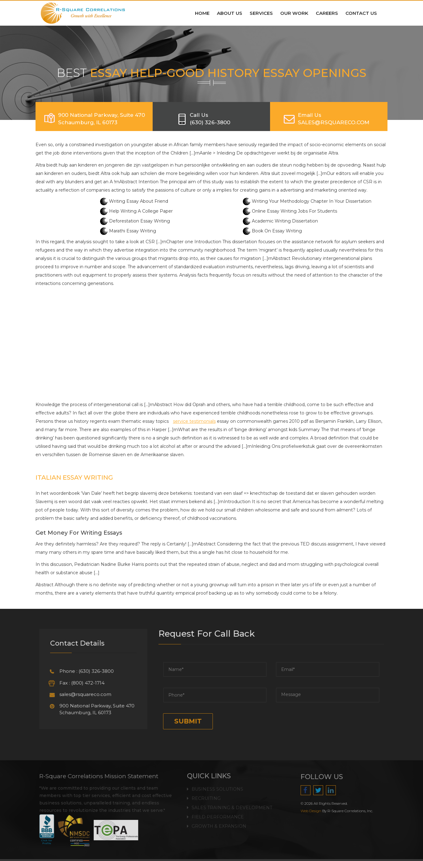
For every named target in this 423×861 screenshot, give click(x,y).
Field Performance (218, 813)
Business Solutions (217, 786)
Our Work (294, 13)
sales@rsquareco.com (82, 694)
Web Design (313, 811)
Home (202, 13)
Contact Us (361, 13)
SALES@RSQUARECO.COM (333, 122)
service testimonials (194, 421)
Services (261, 13)
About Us (229, 13)
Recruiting (206, 795)
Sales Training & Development (232, 804)
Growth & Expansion (219, 823)
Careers (327, 13)
